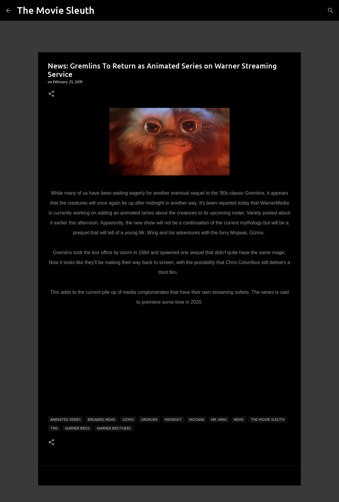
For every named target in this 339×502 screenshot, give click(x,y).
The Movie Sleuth (55, 10)
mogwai (196, 419)
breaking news (101, 419)
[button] (51, 94)
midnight (173, 419)
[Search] (330, 10)
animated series (65, 419)
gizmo (128, 419)
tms (54, 428)
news (239, 419)
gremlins (149, 419)
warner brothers (114, 428)
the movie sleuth (268, 419)
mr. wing (219, 419)
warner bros (77, 428)
